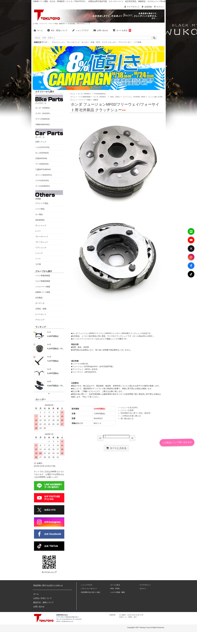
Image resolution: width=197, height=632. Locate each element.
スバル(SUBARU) (42, 186)
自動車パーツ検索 (42, 292)
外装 (92, 42)
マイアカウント (132, 7)
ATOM (117, 589)
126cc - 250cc (115, 97)
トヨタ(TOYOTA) (42, 147)
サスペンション (58, 42)
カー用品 (39, 214)
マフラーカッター (109, 42)
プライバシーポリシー (89, 589)
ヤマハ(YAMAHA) (42, 119)
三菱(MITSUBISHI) (43, 169)
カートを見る (122, 30)
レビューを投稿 (127, 410)
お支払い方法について (42, 598)
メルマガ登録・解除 (118, 592)
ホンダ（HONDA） (84, 94)
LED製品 (39, 298)
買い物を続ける (127, 418)
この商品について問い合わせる (177, 442)
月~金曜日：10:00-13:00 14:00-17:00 (131, 615)
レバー (38, 231)
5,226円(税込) (53, 349)
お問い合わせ (100, 30)
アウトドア (40, 320)
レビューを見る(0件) (129, 407)
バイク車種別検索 (84, 97)
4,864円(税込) (53, 386)
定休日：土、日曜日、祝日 (128, 617)
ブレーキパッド (73, 42)
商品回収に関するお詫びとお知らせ (48, 585)
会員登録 (147, 7)
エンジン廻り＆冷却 (155, 97)
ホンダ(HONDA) (42, 153)
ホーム (38, 30)
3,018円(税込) (99, 409)
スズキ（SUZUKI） (43, 113)
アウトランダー (124, 42)
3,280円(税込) (53, 373)
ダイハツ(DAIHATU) (43, 175)
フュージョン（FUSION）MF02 (134, 97)
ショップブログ (80, 30)
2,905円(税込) (53, 336)
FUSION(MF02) (99, 94)
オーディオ (40, 303)
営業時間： (113, 615)
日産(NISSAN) (41, 158)
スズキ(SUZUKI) (42, 180)
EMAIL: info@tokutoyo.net (64, 621)
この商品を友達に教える (131, 416)
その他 (38, 264)
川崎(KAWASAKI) (42, 124)
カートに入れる (116, 448)
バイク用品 (40, 209)
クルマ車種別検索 (42, 281)
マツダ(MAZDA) (41, 164)
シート (38, 259)
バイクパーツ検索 (84, 100)
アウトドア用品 (49, 197)
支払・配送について (57, 30)
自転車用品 (40, 220)
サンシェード (40, 225)
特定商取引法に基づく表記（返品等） (136, 413)
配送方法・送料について (43, 602)
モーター (85, 42)
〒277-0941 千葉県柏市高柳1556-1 (67, 617)
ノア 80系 (137, 42)
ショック (39, 253)
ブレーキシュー (41, 242)
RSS (112, 589)
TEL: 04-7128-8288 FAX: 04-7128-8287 (69, 619)
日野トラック (49, 136)
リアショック (40, 247)
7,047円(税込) (53, 361)
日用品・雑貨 (40, 309)
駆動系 (95, 100)
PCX (98, 42)
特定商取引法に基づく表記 (90, 592)
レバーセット (40, 314)
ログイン (159, 7)
